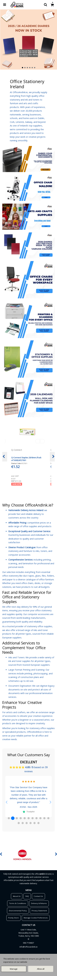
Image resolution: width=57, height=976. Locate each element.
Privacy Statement (39, 910)
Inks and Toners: (16, 657)
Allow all (40, 969)
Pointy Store (13, 918)
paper (10, 579)
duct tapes (28, 575)
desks (37, 583)
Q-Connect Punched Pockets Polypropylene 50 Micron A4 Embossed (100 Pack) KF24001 (24, 460)
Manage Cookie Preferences (36, 918)
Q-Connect (17, 449)
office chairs (27, 583)
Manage (13, 969)
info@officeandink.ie (28, 947)
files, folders (48, 575)
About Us (17, 896)
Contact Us (38, 896)
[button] (7, 802)
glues (38, 575)
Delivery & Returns (39, 903)
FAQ (27, 896)
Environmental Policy (18, 910)
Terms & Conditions (17, 903)
